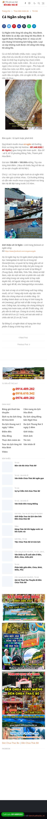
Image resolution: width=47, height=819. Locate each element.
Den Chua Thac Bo (10, 743)
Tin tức (17, 463)
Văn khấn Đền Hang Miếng (26, 504)
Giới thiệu (18, 513)
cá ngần (27, 144)
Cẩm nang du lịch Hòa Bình (24, 552)
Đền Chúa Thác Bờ (30, 743)
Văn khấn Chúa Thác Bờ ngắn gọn (29, 478)
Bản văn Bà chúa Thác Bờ (25, 465)
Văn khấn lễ (24, 475)
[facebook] (25, 3)
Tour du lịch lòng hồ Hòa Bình (32, 513)
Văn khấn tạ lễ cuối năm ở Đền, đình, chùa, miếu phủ (28, 555)
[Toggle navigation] (43, 3)
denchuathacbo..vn (37, 815)
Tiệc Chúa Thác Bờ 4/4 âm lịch (27, 542)
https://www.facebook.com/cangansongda (20, 251)
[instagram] (29, 3)
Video (17, 526)
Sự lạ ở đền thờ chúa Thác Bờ (27, 491)
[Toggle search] (39, 3)
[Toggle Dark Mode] (34, 3)
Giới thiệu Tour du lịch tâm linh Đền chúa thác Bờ (28, 517)
